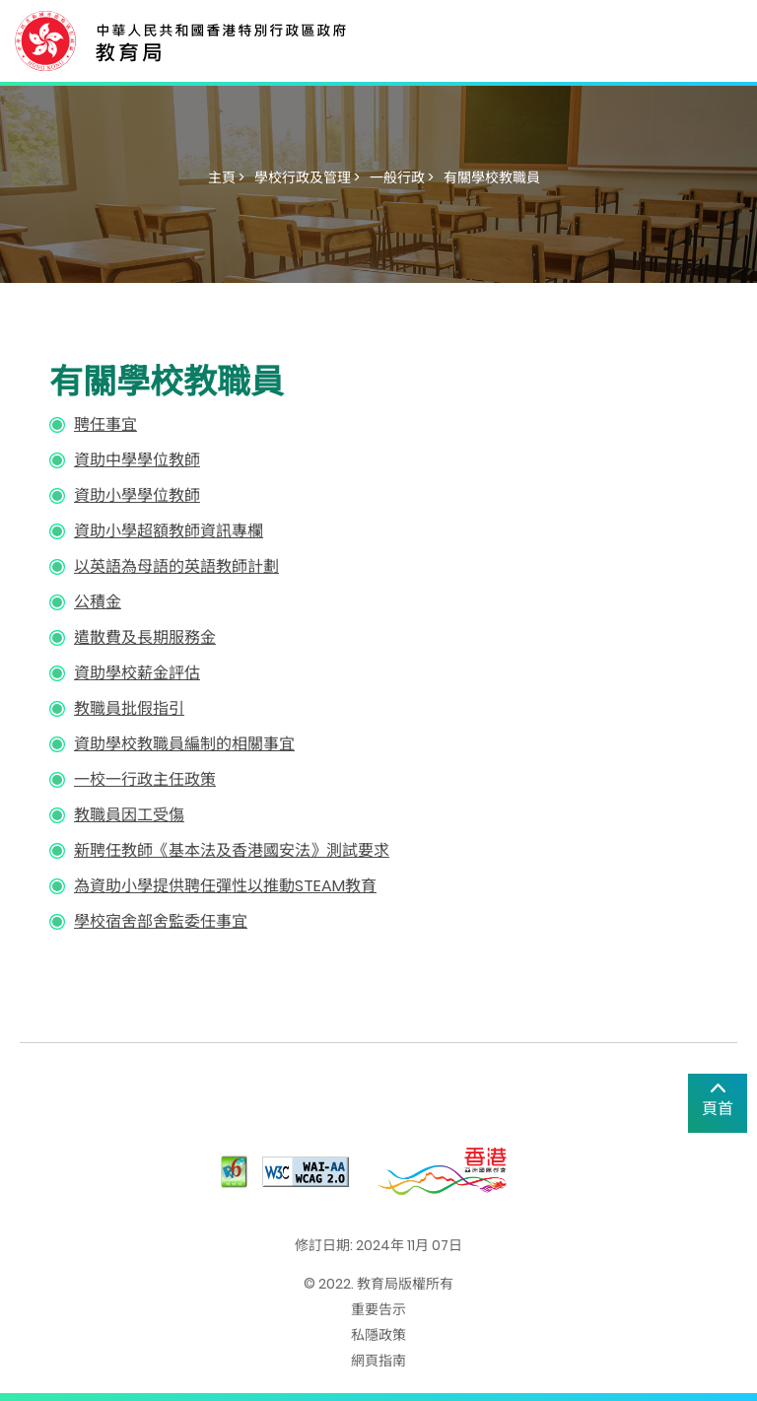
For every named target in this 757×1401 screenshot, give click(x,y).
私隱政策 (378, 1335)
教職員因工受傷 (129, 815)
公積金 (97, 602)
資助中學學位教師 (137, 460)
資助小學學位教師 (137, 495)
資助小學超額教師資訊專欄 (168, 531)
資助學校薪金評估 (137, 673)
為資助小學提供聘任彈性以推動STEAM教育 (225, 886)
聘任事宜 (105, 424)
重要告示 (378, 1309)
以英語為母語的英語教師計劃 (176, 566)
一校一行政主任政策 (145, 779)
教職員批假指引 (129, 708)
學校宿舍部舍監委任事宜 (160, 921)
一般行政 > (402, 177)
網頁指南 (378, 1360)
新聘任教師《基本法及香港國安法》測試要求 (231, 850)
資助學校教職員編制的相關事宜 (184, 744)
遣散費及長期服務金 (145, 637)
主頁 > (226, 177)
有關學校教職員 (492, 177)
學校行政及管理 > (307, 177)
